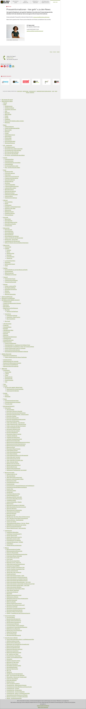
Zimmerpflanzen (9, 215)
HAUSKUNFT (10, 492)
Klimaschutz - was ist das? (11, 239)
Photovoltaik (8, 138)
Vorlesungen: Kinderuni (12, 592)
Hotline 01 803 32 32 (12, 474)
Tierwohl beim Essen (10, 278)
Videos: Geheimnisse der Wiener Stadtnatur (16, 357)
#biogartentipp (9, 202)
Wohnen (5, 284)
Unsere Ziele (8, 372)
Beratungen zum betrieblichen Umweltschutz (18, 644)
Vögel (6, 265)
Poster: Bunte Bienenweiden (14, 452)
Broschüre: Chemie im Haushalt (14, 411)
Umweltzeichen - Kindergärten (14, 690)
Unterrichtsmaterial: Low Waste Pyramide (17, 579)
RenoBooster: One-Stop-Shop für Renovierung (18, 516)
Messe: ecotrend (11, 447)
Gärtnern (5, 200)
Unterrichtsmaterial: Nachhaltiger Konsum (17, 580)
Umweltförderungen (8, 340)
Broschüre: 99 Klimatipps (13, 421)
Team (4, 384)
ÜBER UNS (4, 368)
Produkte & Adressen (35, 2)
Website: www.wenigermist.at (14, 595)
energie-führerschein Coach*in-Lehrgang (15, 348)
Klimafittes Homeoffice (11, 289)
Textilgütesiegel (9, 271)
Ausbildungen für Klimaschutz (12, 241)
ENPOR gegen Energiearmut (14, 622)
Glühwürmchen (10, 253)
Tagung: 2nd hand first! (12, 570)
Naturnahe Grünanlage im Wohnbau (15, 505)
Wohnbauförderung (10, 143)
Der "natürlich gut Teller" (13, 654)
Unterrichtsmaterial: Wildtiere (14, 587)
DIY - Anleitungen (7, 145)
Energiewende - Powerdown (14, 655)
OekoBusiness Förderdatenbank (15, 673)
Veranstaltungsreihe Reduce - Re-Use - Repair (18, 523)
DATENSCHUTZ (32, 91)
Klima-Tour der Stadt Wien (13, 561)
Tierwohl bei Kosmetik (10, 282)
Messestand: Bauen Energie (13, 449)
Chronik (5, 386)
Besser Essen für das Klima (13, 646)
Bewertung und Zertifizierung (10, 308)
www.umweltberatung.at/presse (41, 17)
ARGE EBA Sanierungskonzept (14, 477)
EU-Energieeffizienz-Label (11, 166)
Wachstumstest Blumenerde (14, 635)
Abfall (4, 104)
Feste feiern (8, 175)
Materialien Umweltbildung (10, 355)
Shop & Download (25, 2)
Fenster (7, 133)
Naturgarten (8, 210)
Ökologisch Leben (15, 2)
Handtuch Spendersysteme (13, 660)
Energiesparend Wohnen (13, 624)
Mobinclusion (10, 503)
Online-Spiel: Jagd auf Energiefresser (16, 564)
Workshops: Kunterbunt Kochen (14, 610)
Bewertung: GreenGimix (13, 651)
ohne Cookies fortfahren (43, 705)
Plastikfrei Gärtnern (10, 213)
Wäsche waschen (9, 273)
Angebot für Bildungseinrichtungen (12, 303)
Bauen (4, 125)
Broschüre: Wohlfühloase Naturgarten (16, 419)
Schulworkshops (7, 359)
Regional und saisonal (10, 191)
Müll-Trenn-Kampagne (12, 664)
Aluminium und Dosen (10, 109)
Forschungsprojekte (10, 615)
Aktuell (5, 103)
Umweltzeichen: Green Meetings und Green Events (19, 687)
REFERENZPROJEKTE (9, 406)
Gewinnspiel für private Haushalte (15, 389)
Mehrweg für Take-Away (13, 662)
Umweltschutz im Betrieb (11, 637)
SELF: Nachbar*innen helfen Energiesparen (17, 518)
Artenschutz (8, 247)
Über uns (55, 2)
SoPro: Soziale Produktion (13, 683)
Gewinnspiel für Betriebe (13, 390)
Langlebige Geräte (11, 500)
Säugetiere (7, 262)
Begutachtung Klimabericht (13, 619)
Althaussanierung (9, 126)
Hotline (7, 395)
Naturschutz (6, 245)
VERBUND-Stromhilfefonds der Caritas (16, 525)
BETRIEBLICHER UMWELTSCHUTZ (11, 300)
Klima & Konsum (9, 231)
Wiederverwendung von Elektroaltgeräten (17, 696)
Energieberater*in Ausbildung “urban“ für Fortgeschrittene (19, 346)
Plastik (6, 117)
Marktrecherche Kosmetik (13, 440)
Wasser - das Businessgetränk (14, 698)
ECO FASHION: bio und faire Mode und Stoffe (16, 269)
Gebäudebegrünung (10, 134)
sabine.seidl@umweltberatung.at (35, 31)
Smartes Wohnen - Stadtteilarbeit (15, 520)
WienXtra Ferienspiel (12, 600)
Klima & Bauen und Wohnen (12, 236)
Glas (6, 111)
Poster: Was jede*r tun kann (13, 457)
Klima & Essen (8, 229)
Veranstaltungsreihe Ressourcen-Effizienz (17, 695)
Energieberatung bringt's (13, 482)
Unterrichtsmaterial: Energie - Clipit (15, 575)
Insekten (7, 248)
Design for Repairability (12, 552)
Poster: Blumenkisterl (12, 453)
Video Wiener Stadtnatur (13, 590)
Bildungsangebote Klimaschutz (14, 551)
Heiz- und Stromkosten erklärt (12, 167)
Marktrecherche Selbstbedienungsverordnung (18, 442)
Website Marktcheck (12, 467)
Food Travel (9, 559)
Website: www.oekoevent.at (14, 465)
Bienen (8, 251)
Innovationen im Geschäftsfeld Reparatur (17, 627)
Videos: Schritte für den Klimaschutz (14, 238)
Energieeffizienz (7, 327)
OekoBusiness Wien (8, 330)
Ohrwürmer (9, 258)
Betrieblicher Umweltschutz (45, 2)
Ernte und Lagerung (10, 173)
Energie (5, 157)
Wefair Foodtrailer (11, 601)
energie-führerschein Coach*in (14, 537)
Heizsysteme (8, 136)
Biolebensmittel (9, 171)
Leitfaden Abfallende (12, 435)
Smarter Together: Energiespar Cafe (15, 567)
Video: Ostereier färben (12, 462)
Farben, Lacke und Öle (10, 286)
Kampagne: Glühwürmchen (13, 429)
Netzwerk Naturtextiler (12, 669)
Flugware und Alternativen (11, 178)
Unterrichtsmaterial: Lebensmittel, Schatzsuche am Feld (20, 583)
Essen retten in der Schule (13, 557)
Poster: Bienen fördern (12, 450)
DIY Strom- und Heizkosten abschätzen (15, 155)
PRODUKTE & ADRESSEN (8, 298)
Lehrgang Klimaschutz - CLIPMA (15, 542)
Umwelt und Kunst (11, 574)
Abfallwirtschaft (7, 301)
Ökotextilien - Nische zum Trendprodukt (16, 677)
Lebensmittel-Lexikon (10, 188)
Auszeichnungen (9, 380)
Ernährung (5, 325)
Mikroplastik (8, 114)
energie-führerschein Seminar (12, 350)
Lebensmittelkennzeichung (12, 186)
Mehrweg (7, 112)
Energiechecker (10, 484)
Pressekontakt (8, 404)
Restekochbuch (10, 682)
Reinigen (7, 291)
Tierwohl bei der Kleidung (11, 280)
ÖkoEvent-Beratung (12, 508)
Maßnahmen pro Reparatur (13, 628)
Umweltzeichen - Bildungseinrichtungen (16, 685)
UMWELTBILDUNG (6, 354)
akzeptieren (43, 704)
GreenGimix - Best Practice (13, 317)
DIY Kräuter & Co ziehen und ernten (13, 148)
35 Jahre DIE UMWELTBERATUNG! (13, 387)
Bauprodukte (8, 130)
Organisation (6, 370)
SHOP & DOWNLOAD (7, 296)
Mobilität (5, 328)
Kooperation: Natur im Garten (14, 434)
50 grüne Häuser (11, 617)
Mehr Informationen (43, 707)
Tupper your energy (11, 521)
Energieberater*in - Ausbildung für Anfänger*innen (17, 345)
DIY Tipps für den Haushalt (11, 153)
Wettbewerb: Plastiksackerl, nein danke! (16, 470)
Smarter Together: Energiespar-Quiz (15, 569)
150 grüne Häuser (11, 476)
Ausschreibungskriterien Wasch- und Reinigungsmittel (20, 639)
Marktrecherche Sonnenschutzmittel (16, 445)
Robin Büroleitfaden (12, 680)
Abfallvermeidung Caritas (13, 641)
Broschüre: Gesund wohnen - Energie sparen (18, 414)
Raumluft (5, 333)
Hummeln (9, 255)
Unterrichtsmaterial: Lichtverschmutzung (17, 577)
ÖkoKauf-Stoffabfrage (12, 311)
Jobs (56, 91)
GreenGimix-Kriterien (12, 315)
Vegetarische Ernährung (11, 197)
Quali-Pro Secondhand (12, 678)
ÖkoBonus (9, 672)
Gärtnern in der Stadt (10, 208)
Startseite (19, 91)
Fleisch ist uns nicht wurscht (12, 176)
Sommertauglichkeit (10, 141)
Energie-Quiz (10, 489)
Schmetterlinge (10, 256)
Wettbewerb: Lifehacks (12, 597)
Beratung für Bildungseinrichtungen (12, 363)
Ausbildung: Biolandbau (12, 532)
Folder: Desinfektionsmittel (13, 427)
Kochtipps (7, 183)
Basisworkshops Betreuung (13, 642)
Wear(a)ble (9, 593)
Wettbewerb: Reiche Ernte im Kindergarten (17, 598)
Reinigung (5, 335)
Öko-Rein (7, 310)
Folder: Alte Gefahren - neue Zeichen (16, 422)
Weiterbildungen (7, 341)
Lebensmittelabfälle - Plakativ (14, 502)
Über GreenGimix (11, 319)
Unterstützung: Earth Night (13, 512)
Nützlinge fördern (9, 211)
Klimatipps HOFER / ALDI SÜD (14, 497)
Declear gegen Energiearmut (14, 620)
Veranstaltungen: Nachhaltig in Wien (16, 588)
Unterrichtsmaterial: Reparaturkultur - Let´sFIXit (19, 582)
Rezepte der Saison (10, 193)
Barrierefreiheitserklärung (44, 91)
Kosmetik (5, 217)
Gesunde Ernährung (10, 179)
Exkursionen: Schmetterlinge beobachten (17, 554)
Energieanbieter (9, 164)
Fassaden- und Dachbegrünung (13, 206)
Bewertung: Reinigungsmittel (14, 652)
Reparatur (7, 122)
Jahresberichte (8, 378)
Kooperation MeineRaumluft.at (14, 498)
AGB (53, 91)
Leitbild (7, 373)
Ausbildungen (8, 530)
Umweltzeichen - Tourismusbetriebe (16, 691)
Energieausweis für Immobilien (12, 162)
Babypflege (8, 219)
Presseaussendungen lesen (12, 400)
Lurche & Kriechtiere (10, 260)
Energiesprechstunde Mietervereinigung (17, 487)
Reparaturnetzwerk (11, 513)
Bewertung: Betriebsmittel (13, 647)
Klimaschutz (6, 228)
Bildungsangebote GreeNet (13, 549)
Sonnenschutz (8, 225)
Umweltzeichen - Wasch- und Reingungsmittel (18, 693)
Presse (9, 6)
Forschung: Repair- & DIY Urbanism (15, 625)
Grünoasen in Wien (11, 490)
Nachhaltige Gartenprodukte (14, 665)
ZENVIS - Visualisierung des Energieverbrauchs (18, 613)
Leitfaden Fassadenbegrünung (14, 439)
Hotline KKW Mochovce (13, 495)
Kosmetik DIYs (8, 220)
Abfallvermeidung (9, 108)
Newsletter (7, 396)
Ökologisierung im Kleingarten (14, 510)
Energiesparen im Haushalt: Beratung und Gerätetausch (20, 485)
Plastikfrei (7, 119)
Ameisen (9, 250)
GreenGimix (8, 314)
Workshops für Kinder (12, 606)
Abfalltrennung (8, 106)
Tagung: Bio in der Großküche (14, 572)
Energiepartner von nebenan (14, 540)
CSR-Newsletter (7, 323)
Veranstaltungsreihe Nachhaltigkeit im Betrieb (16, 351)
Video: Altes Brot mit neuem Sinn (15, 460)
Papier (6, 116)
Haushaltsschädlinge (10, 287)
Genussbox (9, 659)
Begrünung (6, 305)
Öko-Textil (7, 321)
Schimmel (7, 292)
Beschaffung (6, 306)
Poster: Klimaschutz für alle (13, 458)
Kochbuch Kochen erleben (13, 431)
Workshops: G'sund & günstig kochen (16, 608)
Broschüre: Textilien (11, 416)
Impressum (25, 91)
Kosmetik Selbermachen (11, 222)
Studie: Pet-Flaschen (12, 632)
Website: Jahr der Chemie (13, 463)
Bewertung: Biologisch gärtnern (14, 649)
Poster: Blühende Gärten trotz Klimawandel (17, 455)
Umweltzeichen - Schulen (13, 688)
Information (8, 408)
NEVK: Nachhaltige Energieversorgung (16, 507)
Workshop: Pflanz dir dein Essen (14, 611)
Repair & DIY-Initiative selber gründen (14, 121)
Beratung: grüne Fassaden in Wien (15, 479)
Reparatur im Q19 (11, 515)
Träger (6, 375)
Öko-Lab (9, 670)
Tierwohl (5, 277)
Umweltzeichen (7, 338)
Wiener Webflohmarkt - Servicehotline (16, 528)
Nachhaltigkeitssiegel (12, 667)
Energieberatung (9, 161)
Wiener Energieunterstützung (14, 526)
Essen (4, 170)
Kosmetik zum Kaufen (10, 224)
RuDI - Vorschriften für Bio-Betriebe (15, 675)
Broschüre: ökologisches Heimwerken (16, 413)
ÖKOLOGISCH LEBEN (7, 101)
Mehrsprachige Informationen (10, 366)
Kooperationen (8, 377)
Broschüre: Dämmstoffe (13, 417)
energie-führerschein (12, 535)
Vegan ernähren (9, 196)
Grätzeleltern (10, 543)
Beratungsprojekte (9, 472)
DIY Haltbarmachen (10, 147)
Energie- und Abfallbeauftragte (14, 657)
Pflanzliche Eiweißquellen (11, 194)
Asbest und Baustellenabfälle (12, 128)
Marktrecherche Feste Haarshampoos (16, 444)
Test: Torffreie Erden (12, 633)
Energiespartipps (9, 159)
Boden (6, 203)
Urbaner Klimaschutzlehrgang (14, 545)
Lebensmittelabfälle (10, 184)
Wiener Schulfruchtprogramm (14, 603)
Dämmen (7, 131)
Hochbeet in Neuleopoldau (13, 494)
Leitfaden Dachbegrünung (13, 437)
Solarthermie (8, 139)
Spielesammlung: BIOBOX (13, 565)
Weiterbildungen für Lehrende (10, 361)
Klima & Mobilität (9, 233)
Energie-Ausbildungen (10, 343)
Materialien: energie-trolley (13, 539)
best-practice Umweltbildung (10, 364)
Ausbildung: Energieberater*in (14, 534)
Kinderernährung (9, 181)
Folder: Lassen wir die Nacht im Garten (16, 426)
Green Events (6, 332)
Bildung (7, 547)
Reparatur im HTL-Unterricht (14, 562)
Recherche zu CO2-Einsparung (14, 630)
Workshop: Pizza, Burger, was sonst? (16, 605)
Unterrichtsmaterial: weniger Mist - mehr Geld (18, 585)
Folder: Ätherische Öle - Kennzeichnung (16, 424)
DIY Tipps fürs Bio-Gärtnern (12, 152)
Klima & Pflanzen (9, 234)
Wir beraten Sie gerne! (7, 99)
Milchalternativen (9, 189)
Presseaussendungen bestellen (12, 402)
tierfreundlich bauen (10, 264)
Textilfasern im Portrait (10, 274)
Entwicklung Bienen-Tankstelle (14, 556)
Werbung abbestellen (10, 294)
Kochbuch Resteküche (12, 432)
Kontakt (32, 92)
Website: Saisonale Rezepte (13, 468)
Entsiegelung (8, 205)
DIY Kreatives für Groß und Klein (13, 150)
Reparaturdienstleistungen (10, 336)
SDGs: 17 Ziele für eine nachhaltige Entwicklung (16, 242)
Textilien (5, 268)
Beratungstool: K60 (11, 480)
